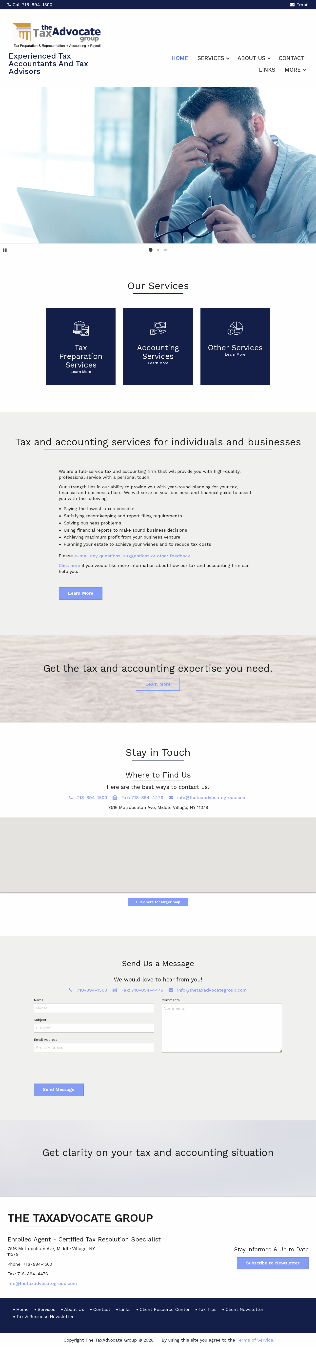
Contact (292, 58)
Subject (40, 1020)
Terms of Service (255, 1340)
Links (267, 69)
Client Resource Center (164, 1309)
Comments (171, 1000)
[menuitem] (180, 57)
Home (180, 58)
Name (38, 1000)
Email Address (45, 1040)
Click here (69, 565)
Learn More (80, 593)
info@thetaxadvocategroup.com (208, 797)
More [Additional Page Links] (293, 69)
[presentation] (71, 1069)
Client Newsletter (244, 1309)
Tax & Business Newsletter (45, 1316)
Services (211, 58)
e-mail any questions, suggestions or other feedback (132, 555)
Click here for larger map (158, 902)
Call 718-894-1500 (29, 4)
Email (299, 5)
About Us (251, 58)
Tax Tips (207, 1309)
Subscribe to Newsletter (272, 1262)
